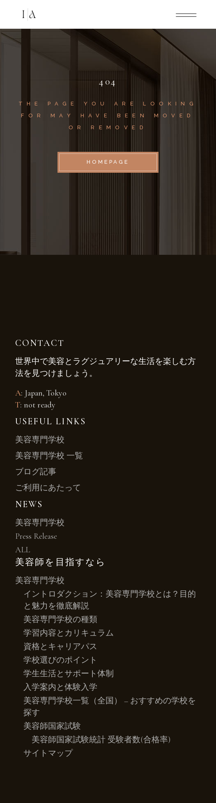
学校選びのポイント (60, 660)
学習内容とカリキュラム (68, 633)
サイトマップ (48, 753)
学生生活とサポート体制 (68, 674)
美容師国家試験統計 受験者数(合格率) (101, 740)
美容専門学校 (39, 440)
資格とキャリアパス (60, 647)
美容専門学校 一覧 (49, 456)
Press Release (36, 536)
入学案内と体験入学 (60, 687)
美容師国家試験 (52, 726)
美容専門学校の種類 (60, 620)
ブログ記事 (35, 472)
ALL (22, 550)
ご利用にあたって (48, 488)
